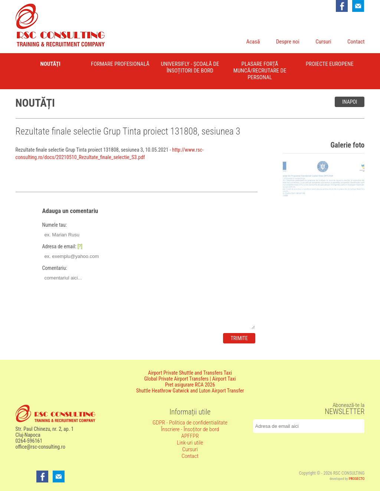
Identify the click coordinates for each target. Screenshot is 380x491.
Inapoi (349, 102)
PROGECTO (357, 479)
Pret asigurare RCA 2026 (190, 385)
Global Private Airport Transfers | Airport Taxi (190, 379)
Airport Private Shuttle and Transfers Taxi (190, 373)
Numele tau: (54, 225)
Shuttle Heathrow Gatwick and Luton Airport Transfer (190, 391)
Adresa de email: (62, 246)
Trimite (239, 338)
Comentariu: (54, 268)
